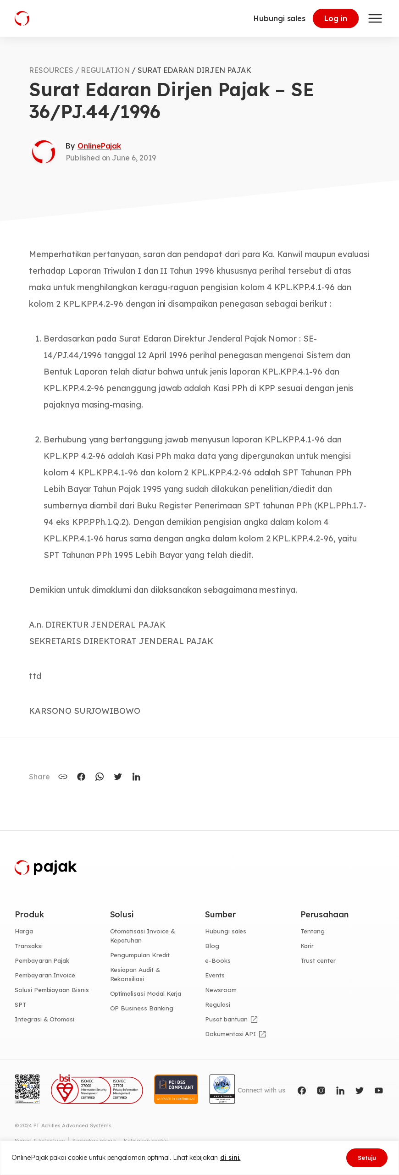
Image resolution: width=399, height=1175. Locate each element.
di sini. (230, 1157)
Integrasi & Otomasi (44, 1019)
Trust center (318, 960)
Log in (335, 18)
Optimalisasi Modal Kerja (146, 993)
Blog (212, 945)
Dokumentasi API (230, 1033)
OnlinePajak (99, 145)
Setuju (367, 1157)
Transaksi (29, 945)
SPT (21, 1004)
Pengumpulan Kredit (140, 955)
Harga (24, 931)
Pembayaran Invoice (45, 975)
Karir (307, 945)
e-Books (218, 960)
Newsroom (221, 989)
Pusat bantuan (226, 1019)
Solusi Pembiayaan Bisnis (52, 989)
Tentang (312, 931)
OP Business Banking (141, 1008)
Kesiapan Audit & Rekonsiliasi (135, 974)
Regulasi (217, 1004)
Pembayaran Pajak (42, 960)
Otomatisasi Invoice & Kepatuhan (142, 935)
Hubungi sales (279, 18)
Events (215, 975)
